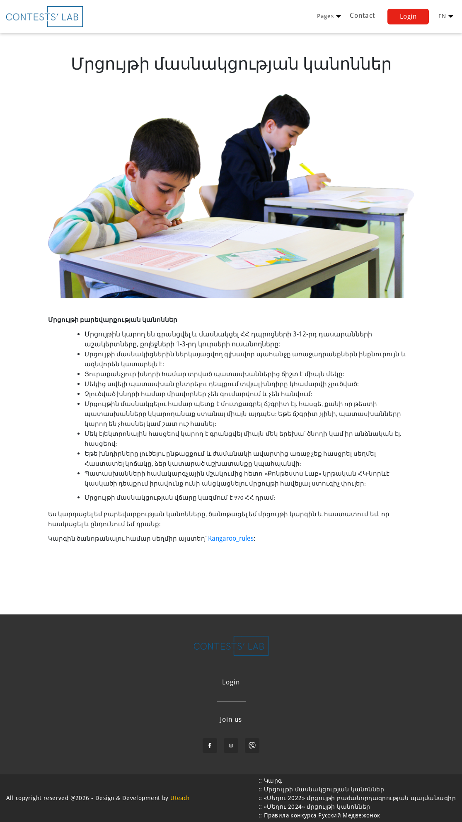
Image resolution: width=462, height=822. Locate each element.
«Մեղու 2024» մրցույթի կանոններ (317, 806)
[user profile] (325, 16)
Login (408, 16)
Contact (362, 15)
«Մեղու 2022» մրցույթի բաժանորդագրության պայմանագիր (360, 798)
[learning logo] (44, 16)
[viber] (252, 745)
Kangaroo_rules (231, 538)
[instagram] (231, 745)
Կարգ (273, 780)
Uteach (180, 798)
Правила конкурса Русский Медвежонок (322, 815)
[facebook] (210, 745)
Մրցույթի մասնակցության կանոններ (324, 789)
